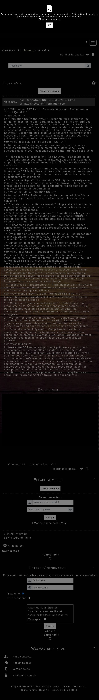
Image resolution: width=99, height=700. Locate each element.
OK (49, 25)
